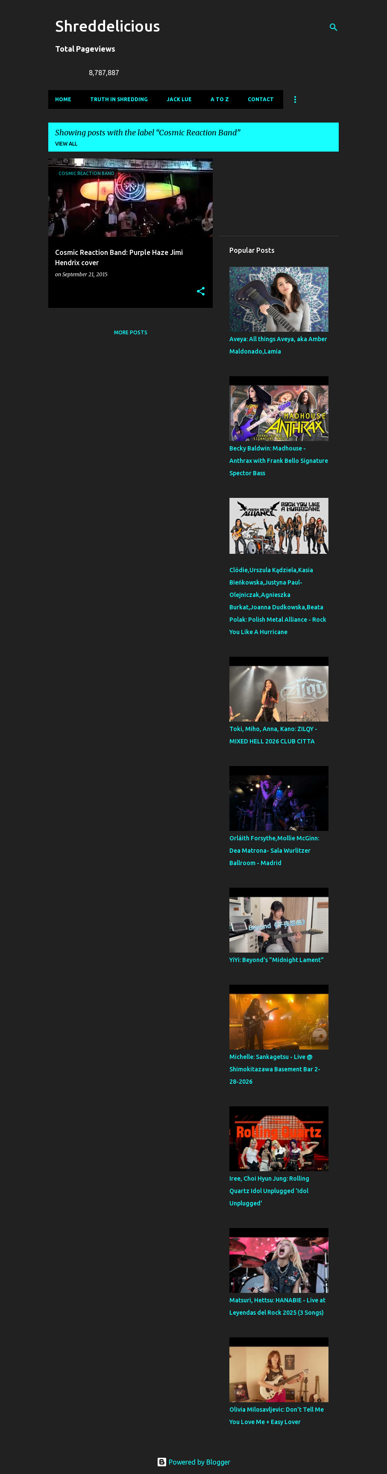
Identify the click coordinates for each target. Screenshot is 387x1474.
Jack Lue (179, 99)
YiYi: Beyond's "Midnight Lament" (276, 959)
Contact (261, 99)
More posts (130, 332)
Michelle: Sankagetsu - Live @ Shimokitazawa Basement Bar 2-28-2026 (274, 1069)
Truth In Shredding (119, 99)
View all (66, 143)
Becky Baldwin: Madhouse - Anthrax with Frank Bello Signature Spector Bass (278, 461)
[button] (201, 292)
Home (63, 99)
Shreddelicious (107, 26)
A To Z (220, 99)
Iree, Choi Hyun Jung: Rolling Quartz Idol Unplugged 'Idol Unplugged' (269, 1191)
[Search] (333, 27)
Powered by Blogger (193, 1462)
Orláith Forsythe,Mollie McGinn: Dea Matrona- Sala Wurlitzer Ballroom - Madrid (274, 850)
